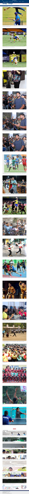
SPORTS (20, 1)
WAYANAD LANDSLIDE (5, 2)
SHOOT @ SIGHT (16, 1)
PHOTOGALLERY (9, 0)
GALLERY (5, 6)
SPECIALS (23, 1)
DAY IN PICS (6, 1)
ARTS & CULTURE (11, 1)
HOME (3, 1)
